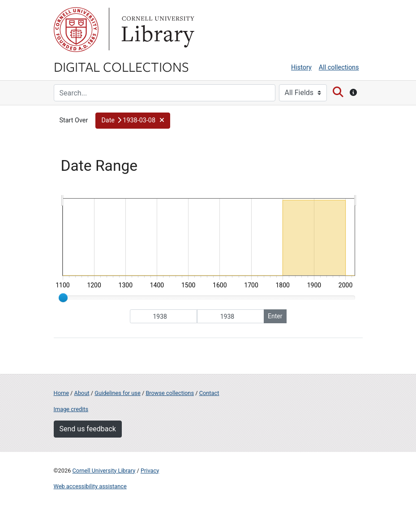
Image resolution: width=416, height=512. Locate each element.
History (301, 67)
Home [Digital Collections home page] (61, 393)
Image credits (71, 409)
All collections (339, 67)
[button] (132, 121)
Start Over (74, 120)
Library (157, 29)
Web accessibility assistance (90, 486)
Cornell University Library (104, 470)
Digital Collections (121, 66)
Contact (209, 393)
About (82, 393)
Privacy (150, 470)
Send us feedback (88, 429)
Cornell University (76, 29)
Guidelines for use (117, 393)
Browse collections (170, 393)
